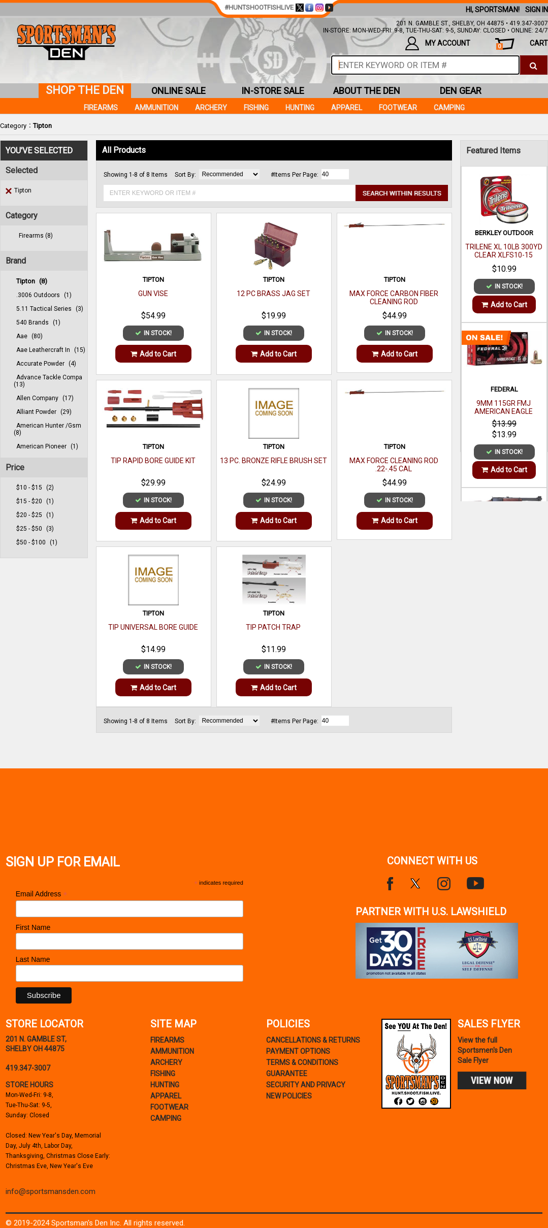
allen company (45, 398)
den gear (460, 90)
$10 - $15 (35, 487)
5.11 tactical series (49, 308)
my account (437, 43)
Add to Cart (153, 354)
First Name (33, 927)
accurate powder (46, 363)
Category (13, 126)
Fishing (256, 108)
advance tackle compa (48, 381)
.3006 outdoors (44, 295)
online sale (178, 90)
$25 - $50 (35, 528)
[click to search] (533, 65)
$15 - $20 (35, 501)
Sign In (536, 10)
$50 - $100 (36, 542)
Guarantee (286, 1074)
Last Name (33, 959)
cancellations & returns (313, 1040)
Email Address (42, 894)
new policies (289, 1096)
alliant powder (44, 411)
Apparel (346, 108)
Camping (449, 108)
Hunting (299, 108)
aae (29, 336)
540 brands (38, 322)
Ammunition (156, 108)
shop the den (85, 90)
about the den (366, 90)
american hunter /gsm (47, 429)
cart (522, 44)
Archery (211, 108)
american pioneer (47, 446)
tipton (31, 281)
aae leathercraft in (50, 349)
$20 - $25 (35, 515)
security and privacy (305, 1085)
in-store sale (272, 90)
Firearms (101, 108)
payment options (298, 1051)
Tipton (42, 126)
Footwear (398, 108)
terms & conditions (302, 1062)
